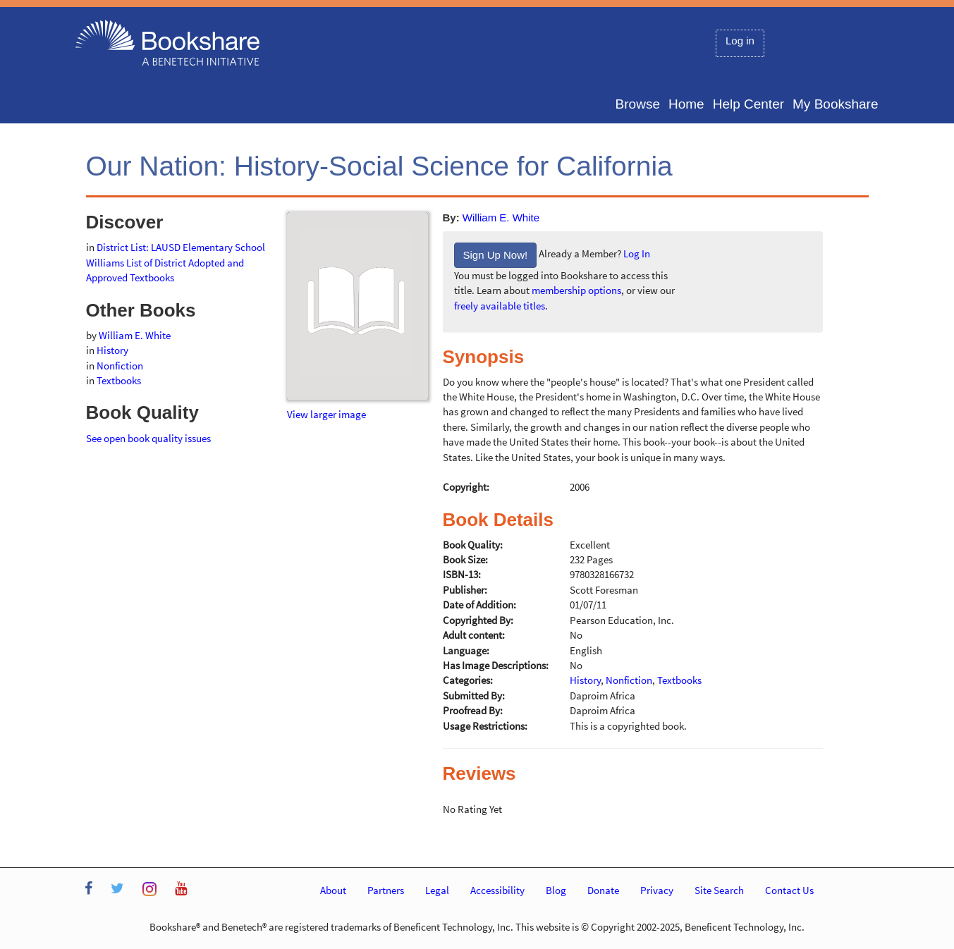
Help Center (748, 104)
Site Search (719, 890)
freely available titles (499, 305)
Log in (740, 41)
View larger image (326, 414)
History (112, 350)
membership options (576, 290)
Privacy (656, 890)
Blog (556, 890)
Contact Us (789, 890)
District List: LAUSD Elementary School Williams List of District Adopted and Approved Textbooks (175, 262)
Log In (636, 254)
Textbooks (119, 380)
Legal (437, 890)
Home (686, 104)
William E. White (501, 218)
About (333, 890)
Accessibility (497, 890)
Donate (603, 890)
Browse (638, 104)
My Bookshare (835, 104)
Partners (385, 890)
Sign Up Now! (495, 255)
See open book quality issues (148, 438)
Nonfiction (120, 365)
